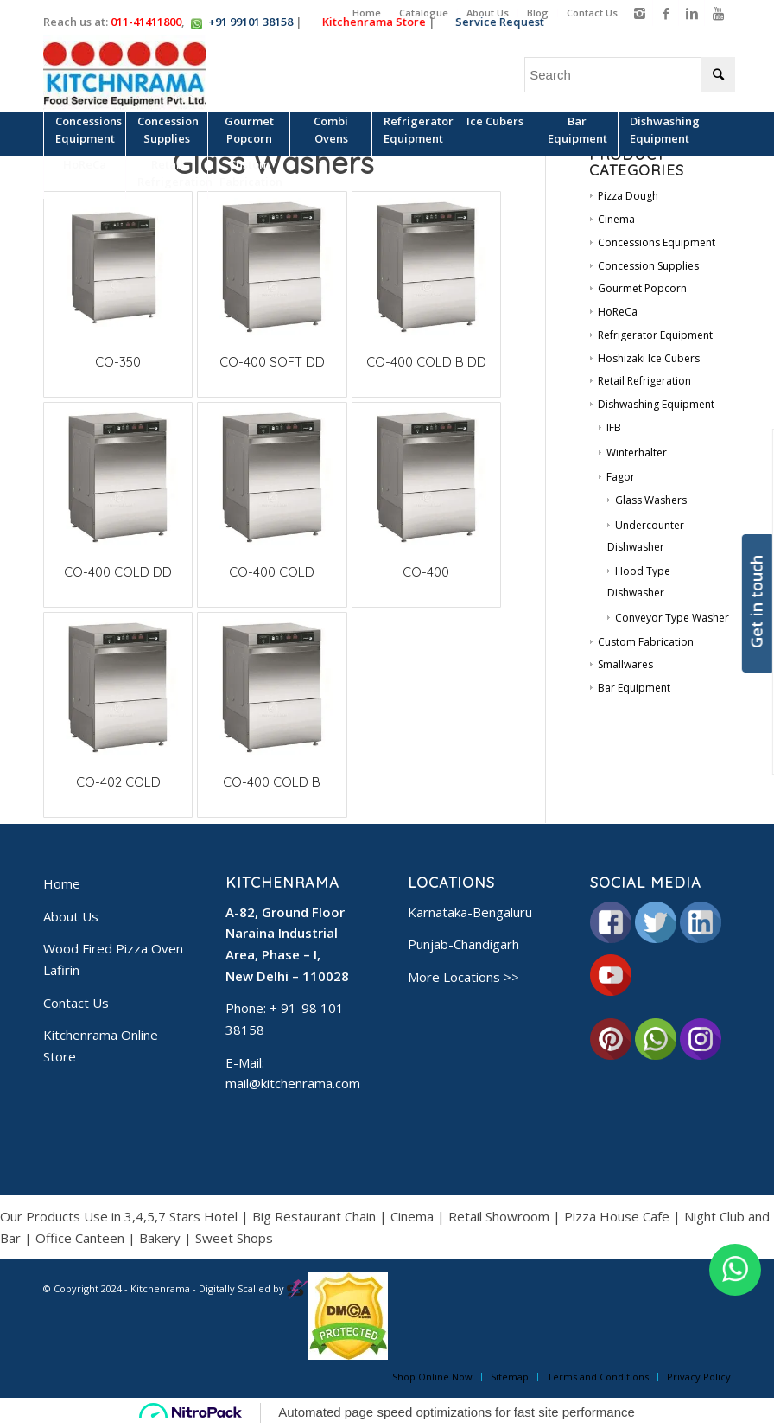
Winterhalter (636, 452)
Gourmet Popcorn (642, 288)
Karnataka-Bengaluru (470, 912)
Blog (538, 12)
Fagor (620, 476)
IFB (613, 427)
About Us (487, 12)
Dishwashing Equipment (656, 404)
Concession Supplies (648, 265)
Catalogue (423, 12)
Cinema (616, 219)
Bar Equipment (634, 687)
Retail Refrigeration (644, 380)
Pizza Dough (628, 195)
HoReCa (618, 311)
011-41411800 (146, 21)
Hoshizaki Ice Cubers (649, 358)
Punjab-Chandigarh (463, 944)
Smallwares (625, 664)
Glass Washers (651, 500)
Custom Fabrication (646, 641)
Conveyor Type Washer (672, 617)
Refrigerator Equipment (655, 335)
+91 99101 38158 (250, 21)
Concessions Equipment (656, 242)
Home (366, 12)
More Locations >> (463, 976)
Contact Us (592, 12)
